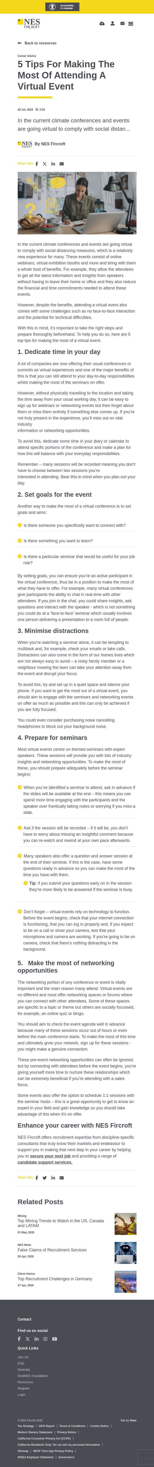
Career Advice (27, 56)
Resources (25, 1382)
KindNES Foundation (33, 1376)
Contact (25, 1319)
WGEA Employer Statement (36, 1457)
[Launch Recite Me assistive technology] (62, 6)
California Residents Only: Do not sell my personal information (59, 1444)
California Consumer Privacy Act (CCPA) (44, 1438)
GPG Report (47, 1426)
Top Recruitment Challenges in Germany (55, 1279)
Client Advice (26, 1273)
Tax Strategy (26, 1426)
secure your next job (50, 1156)
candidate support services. (45, 1162)
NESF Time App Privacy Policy (53, 1451)
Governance (66, 1457)
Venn (133, 1420)
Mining (22, 1216)
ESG (21, 1363)
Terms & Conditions (72, 1426)
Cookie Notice (99, 1426)
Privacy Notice (66, 1432)
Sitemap (23, 1451)
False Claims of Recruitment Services (52, 1250)
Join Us (23, 1357)
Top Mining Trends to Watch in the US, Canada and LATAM (61, 1223)
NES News (24, 1245)
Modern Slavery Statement (35, 1432)
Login (22, 1394)
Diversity (24, 1369)
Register (24, 1388)
